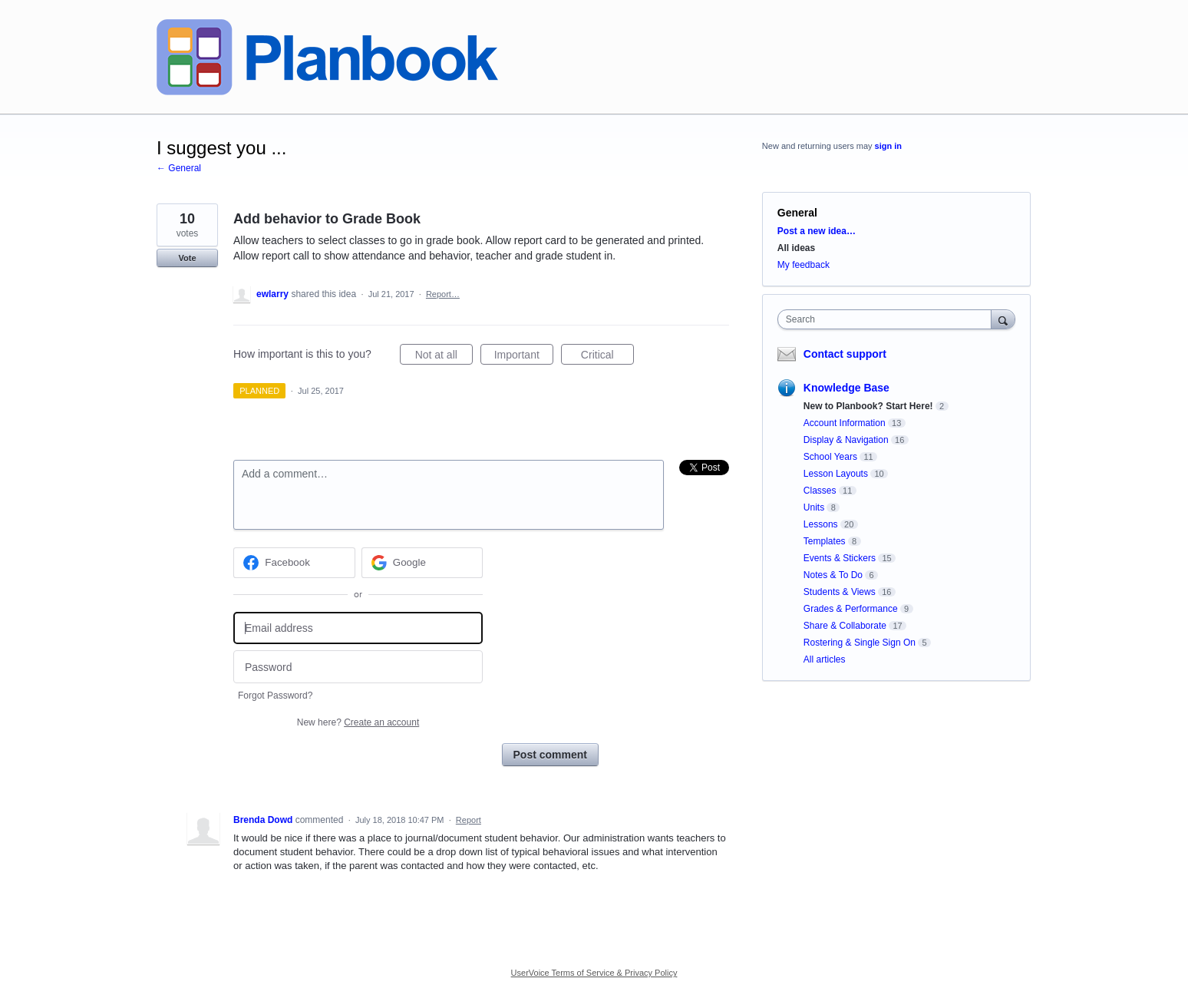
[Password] (358, 666)
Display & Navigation (846, 440)
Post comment (550, 755)
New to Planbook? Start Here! (868, 406)
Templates (825, 541)
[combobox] (888, 319)
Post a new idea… (816, 231)
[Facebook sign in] (294, 562)
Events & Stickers (840, 558)
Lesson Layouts (836, 473)
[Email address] (358, 628)
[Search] (1003, 319)
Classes (820, 490)
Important (523, 357)
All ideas (796, 248)
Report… (443, 294)
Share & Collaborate (845, 625)
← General (179, 168)
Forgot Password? (275, 695)
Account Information (845, 423)
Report (468, 820)
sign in (888, 145)
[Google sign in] (422, 562)
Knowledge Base (846, 388)
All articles (825, 659)
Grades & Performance (851, 608)
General (797, 213)
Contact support (845, 354)
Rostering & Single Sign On (860, 642)
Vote (187, 258)
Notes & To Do (833, 575)
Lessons (821, 524)
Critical (607, 357)
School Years (830, 456)
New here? (358, 722)
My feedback (803, 264)
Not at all (444, 357)
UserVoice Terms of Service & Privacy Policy (594, 972)
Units (814, 507)
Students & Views (840, 592)
